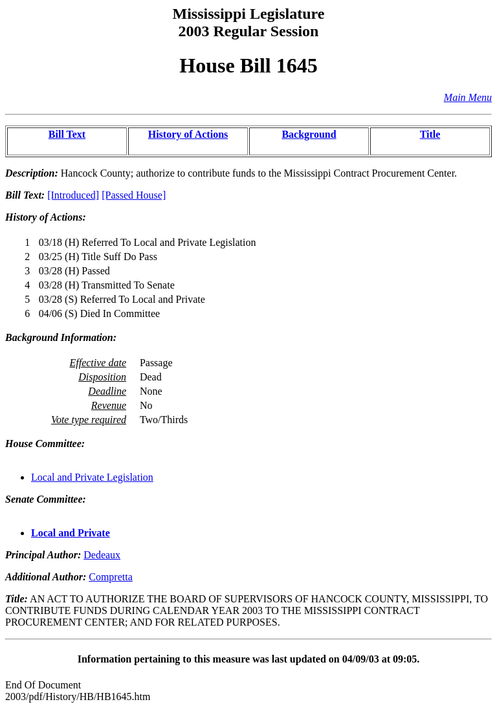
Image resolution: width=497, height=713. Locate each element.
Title (430, 134)
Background (309, 134)
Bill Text (67, 134)
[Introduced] (73, 195)
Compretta (111, 576)
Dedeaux (101, 554)
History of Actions (188, 134)
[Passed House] (134, 195)
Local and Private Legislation (92, 477)
